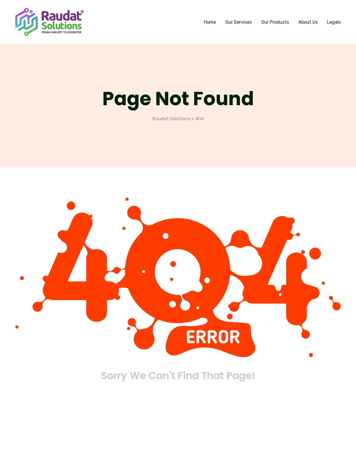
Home (210, 22)
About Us (308, 22)
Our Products (275, 22)
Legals (334, 22)
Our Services (238, 22)
